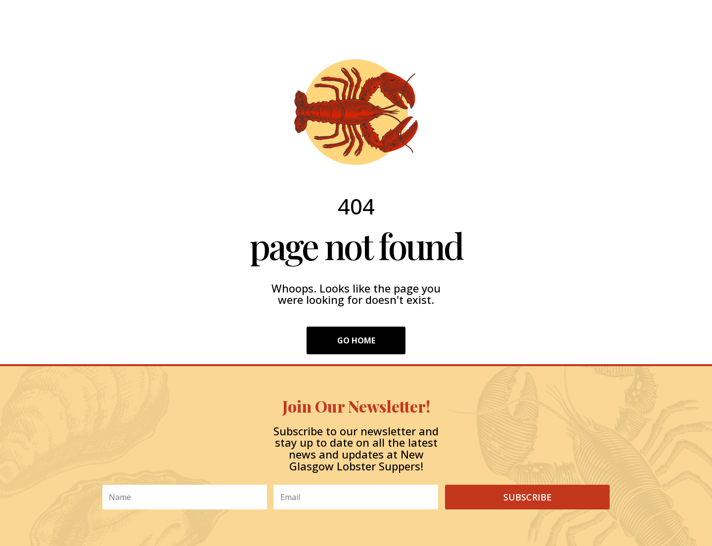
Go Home (356, 340)
